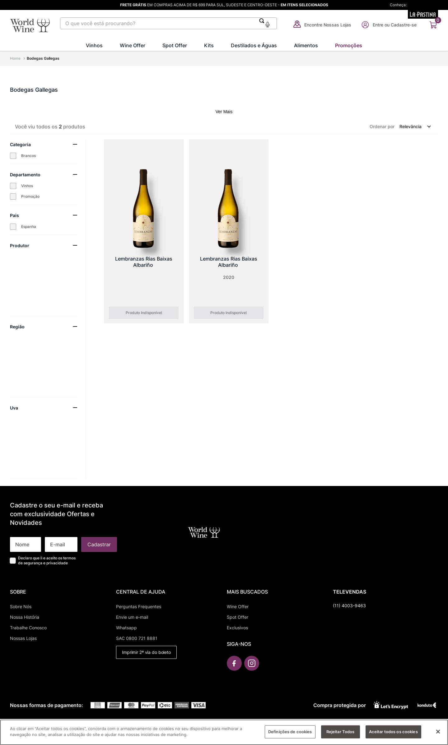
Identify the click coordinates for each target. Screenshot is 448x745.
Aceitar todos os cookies (393, 735)
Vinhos (27, 185)
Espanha (28, 226)
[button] (267, 23)
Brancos (28, 155)
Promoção (30, 196)
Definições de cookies (290, 735)
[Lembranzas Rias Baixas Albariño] (144, 231)
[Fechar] (438, 736)
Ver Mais (224, 111)
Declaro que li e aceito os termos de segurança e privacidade (47, 560)
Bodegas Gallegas (43, 58)
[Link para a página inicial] (16, 58)
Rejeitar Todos (340, 735)
